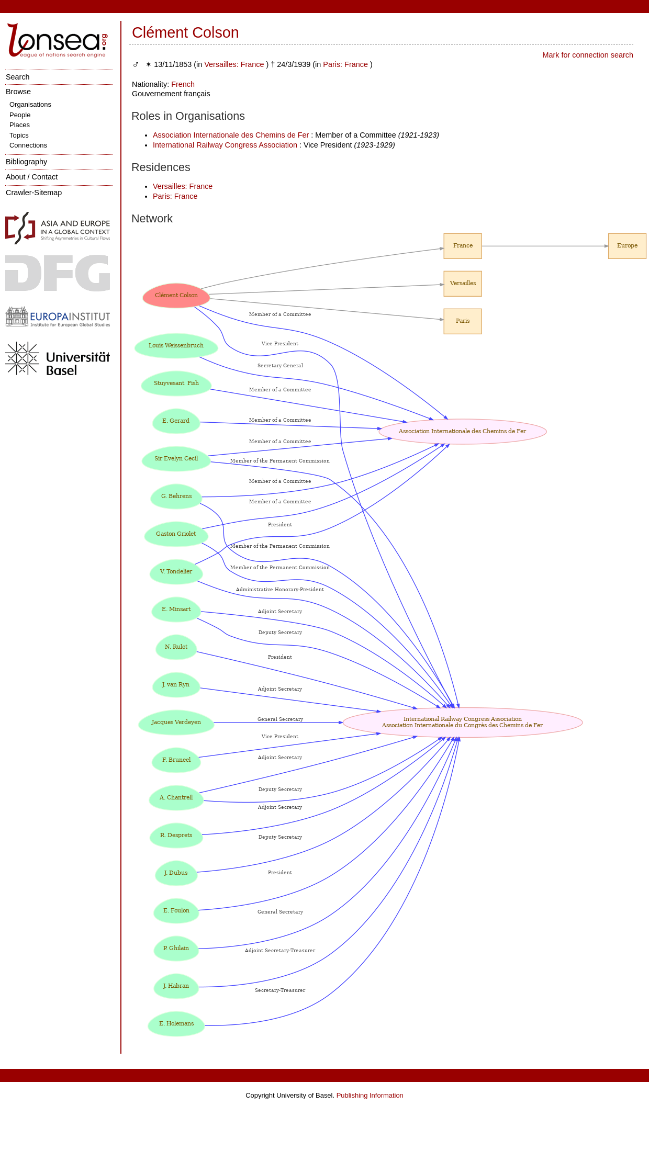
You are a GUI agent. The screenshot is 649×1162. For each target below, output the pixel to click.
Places (19, 125)
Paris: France (345, 64)
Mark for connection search (587, 55)
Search (18, 77)
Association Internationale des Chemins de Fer (231, 135)
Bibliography (26, 161)
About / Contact (32, 177)
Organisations (30, 104)
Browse (18, 91)
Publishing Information (370, 1095)
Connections (28, 145)
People (19, 115)
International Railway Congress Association (225, 145)
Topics (19, 135)
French (183, 84)
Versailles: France (234, 64)
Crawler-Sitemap (34, 192)
